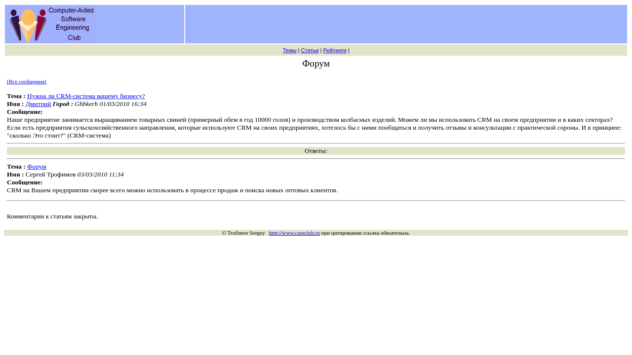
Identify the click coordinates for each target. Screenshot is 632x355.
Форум (36, 166)
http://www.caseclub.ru (294, 233)
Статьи (309, 50)
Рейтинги (335, 50)
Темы (289, 50)
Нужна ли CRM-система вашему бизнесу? (86, 96)
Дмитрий (38, 103)
